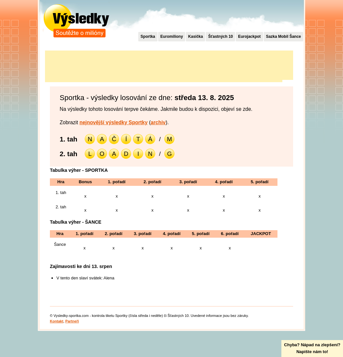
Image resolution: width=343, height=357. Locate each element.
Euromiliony (171, 36)
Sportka (148, 36)
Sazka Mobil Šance (283, 36)
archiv (158, 122)
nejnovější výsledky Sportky (114, 122)
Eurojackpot (249, 36)
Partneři (72, 321)
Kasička (195, 36)
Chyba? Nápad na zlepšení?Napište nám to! (312, 348)
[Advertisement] (163, 65)
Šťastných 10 (220, 36)
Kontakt (56, 321)
